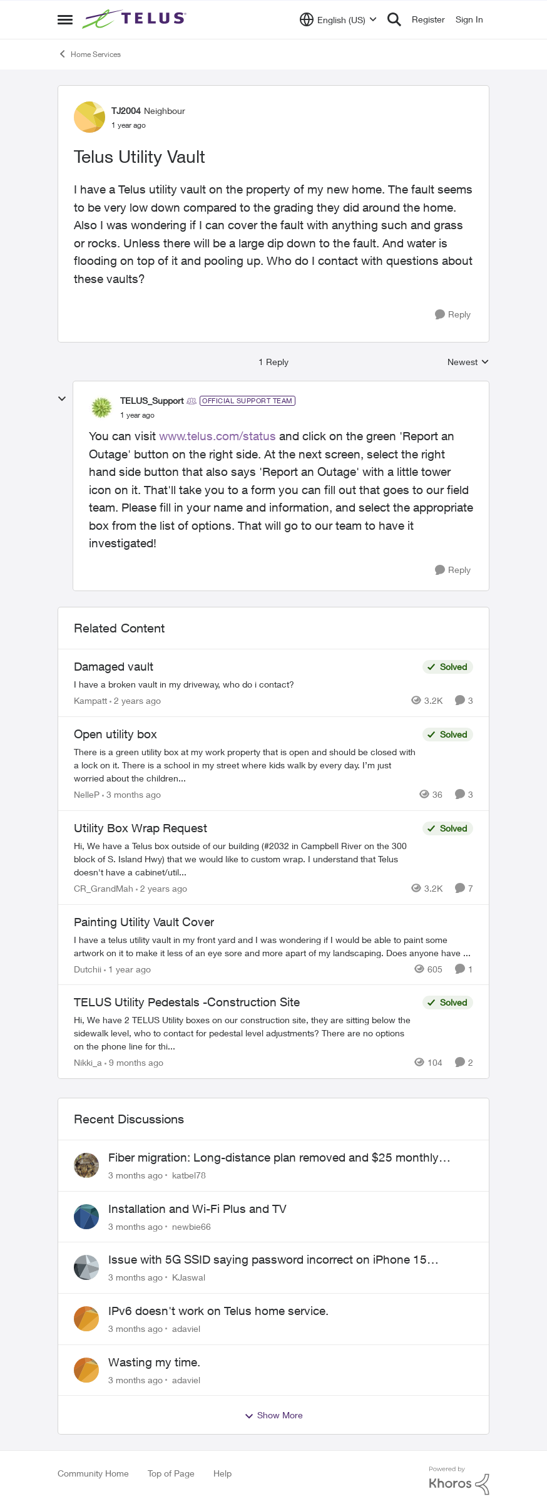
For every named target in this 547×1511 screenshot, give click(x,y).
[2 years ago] (135, 700)
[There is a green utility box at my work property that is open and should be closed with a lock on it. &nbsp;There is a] (245, 765)
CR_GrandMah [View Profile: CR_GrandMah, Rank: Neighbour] (103, 888)
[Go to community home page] (136, 19)
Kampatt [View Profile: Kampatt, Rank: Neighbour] (90, 700)
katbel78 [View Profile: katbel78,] (189, 1175)
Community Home (93, 1473)
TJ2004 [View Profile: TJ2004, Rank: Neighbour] (126, 110)
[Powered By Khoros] (459, 1481)
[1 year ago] (127, 968)
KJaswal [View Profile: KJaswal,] (188, 1277)
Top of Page (171, 1473)
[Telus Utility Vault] (137, 415)
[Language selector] (338, 19)
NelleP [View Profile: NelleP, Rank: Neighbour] (87, 794)
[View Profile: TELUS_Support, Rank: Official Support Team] (101, 407)
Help (222, 1473)
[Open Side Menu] (65, 19)
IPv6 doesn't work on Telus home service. (218, 1311)
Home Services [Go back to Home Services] (89, 54)
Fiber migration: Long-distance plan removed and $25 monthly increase (273, 1157)
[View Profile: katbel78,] (86, 1165)
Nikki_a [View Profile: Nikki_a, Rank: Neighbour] (88, 1062)
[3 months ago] (131, 794)
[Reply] (452, 314)
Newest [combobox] (468, 362)
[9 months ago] (134, 1062)
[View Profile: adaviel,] (86, 1318)
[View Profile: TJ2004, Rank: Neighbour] (89, 117)
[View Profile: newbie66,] (86, 1216)
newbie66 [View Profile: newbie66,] (191, 1225)
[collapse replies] (61, 398)
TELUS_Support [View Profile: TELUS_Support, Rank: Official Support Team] (151, 400)
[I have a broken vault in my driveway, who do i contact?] (245, 684)
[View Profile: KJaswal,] (86, 1267)
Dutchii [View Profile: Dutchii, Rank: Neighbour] (87, 968)
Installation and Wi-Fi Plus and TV (197, 1208)
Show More (273, 1415)
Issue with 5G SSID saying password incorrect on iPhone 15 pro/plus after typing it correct (267, 1259)
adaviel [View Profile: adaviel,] (186, 1328)
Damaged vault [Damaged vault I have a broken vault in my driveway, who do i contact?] (113, 666)
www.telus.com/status (217, 436)
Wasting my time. (154, 1362)
